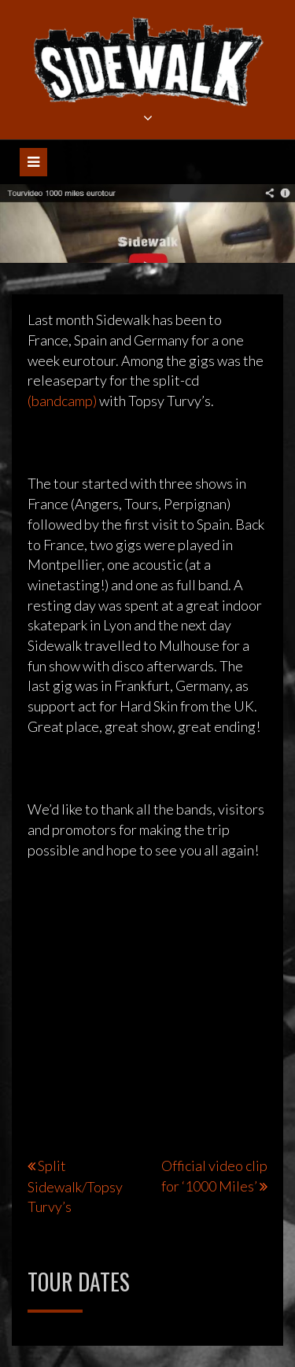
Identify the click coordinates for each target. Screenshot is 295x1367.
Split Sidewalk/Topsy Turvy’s (75, 1186)
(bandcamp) (62, 400)
